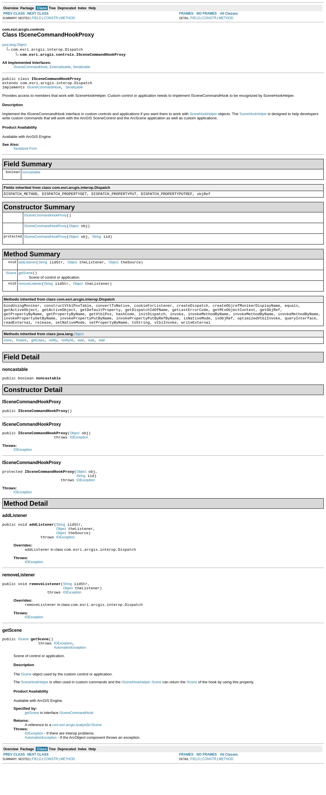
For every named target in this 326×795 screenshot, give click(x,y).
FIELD (37, 18)
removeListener (30, 292)
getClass (37, 354)
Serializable (81, 67)
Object (74, 231)
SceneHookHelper (203, 116)
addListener (27, 269)
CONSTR (51, 18)
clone (8, 354)
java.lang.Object (14, 45)
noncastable (31, 175)
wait (80, 354)
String (96, 243)
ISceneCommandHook (30, 67)
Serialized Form (25, 151)
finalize (21, 354)
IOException (79, 454)
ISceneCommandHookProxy (45, 219)
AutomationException (70, 676)
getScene (26, 281)
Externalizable (60, 67)
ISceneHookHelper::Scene (141, 711)
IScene (11, 280)
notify (53, 354)
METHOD (67, 18)
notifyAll (67, 354)
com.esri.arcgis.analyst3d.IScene (77, 754)
